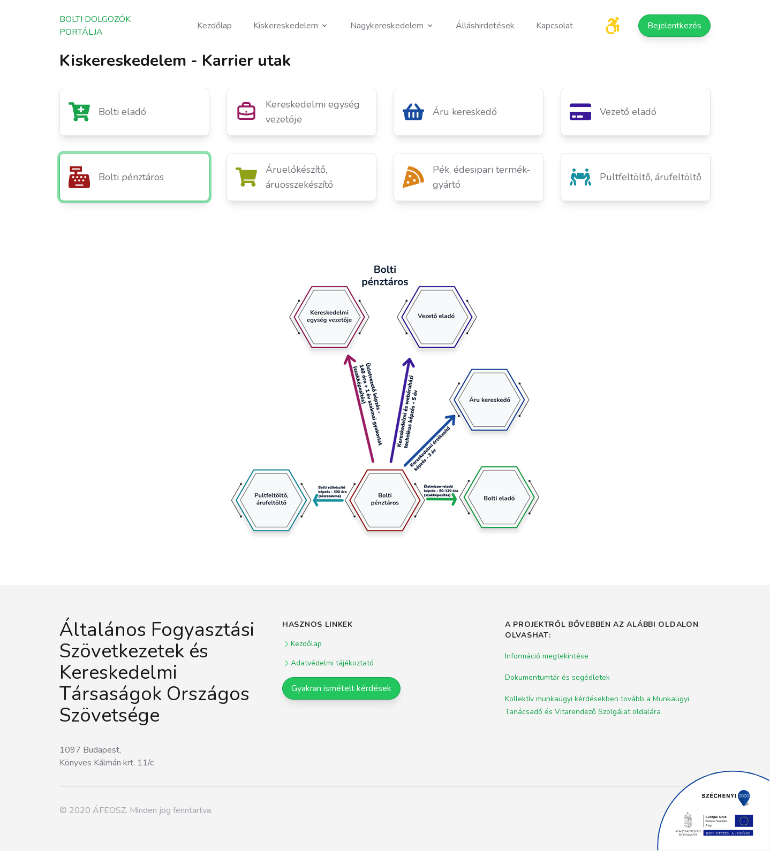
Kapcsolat (554, 26)
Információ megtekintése (546, 656)
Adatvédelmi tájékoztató (328, 663)
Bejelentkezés (674, 26)
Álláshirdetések (485, 26)
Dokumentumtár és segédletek (557, 677)
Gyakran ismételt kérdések (341, 688)
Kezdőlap (214, 26)
